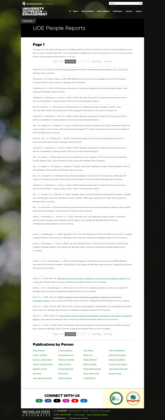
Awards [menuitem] (139, 11)
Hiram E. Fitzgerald (66, 360)
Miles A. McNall (89, 364)
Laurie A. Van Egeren (118, 364)
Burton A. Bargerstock (42, 360)
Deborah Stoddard (117, 360)
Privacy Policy (94, 411)
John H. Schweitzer (117, 350)
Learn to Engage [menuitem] (104, 11)
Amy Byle (37, 373)
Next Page (96, 61)
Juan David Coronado (42, 378)
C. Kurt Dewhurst (65, 350)
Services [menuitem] (129, 11)
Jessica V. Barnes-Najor (43, 364)
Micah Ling (88, 355)
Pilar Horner (63, 373)
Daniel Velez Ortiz (91, 373)
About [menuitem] (76, 11)
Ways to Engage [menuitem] (88, 11)
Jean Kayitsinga (65, 378)
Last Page (108, 61)
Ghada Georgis (64, 364)
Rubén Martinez (90, 360)
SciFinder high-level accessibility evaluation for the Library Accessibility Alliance (91, 278)
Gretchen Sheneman (117, 355)
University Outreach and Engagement (35, 12)
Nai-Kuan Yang (115, 373)
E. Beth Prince (89, 378)
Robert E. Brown (40, 369)
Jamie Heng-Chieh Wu (118, 369)
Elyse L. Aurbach (40, 355)
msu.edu (81, 415)
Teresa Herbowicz (66, 369)
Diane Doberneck (65, 355)
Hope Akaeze (38, 350)
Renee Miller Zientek (92, 369)
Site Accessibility (105, 411)
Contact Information (75, 411)
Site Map (85, 411)
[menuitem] (70, 11)
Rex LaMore (88, 350)
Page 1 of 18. (58, 61)
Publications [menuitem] (118, 11)
